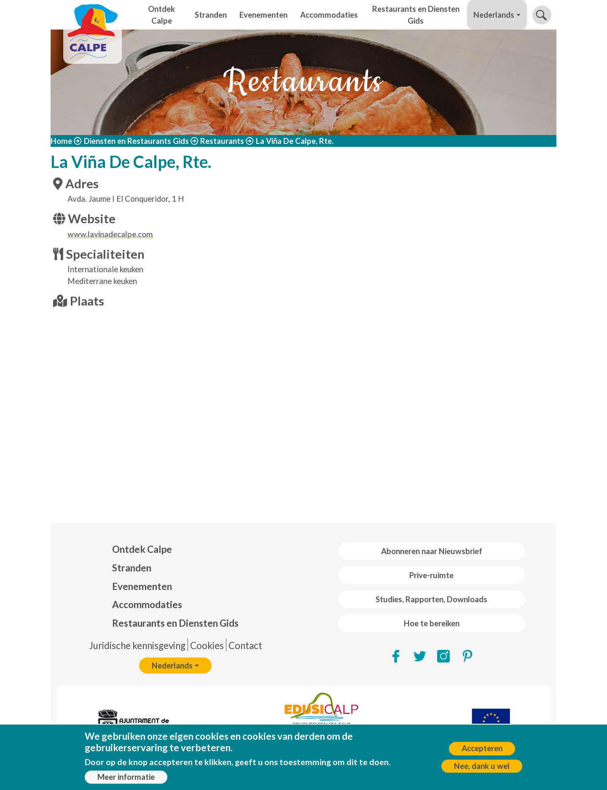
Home (61, 141)
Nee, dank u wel (482, 766)
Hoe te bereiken (431, 623)
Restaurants (222, 141)
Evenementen (263, 14)
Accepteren (482, 748)
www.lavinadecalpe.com (110, 234)
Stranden (211, 14)
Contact (245, 645)
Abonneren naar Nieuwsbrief (431, 551)
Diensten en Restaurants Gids (136, 141)
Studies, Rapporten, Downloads (431, 599)
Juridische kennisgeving (137, 645)
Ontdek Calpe (161, 14)
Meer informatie (126, 777)
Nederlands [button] (493, 14)
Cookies (207, 645)
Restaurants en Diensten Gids (415, 14)
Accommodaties (329, 14)
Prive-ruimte (431, 575)
